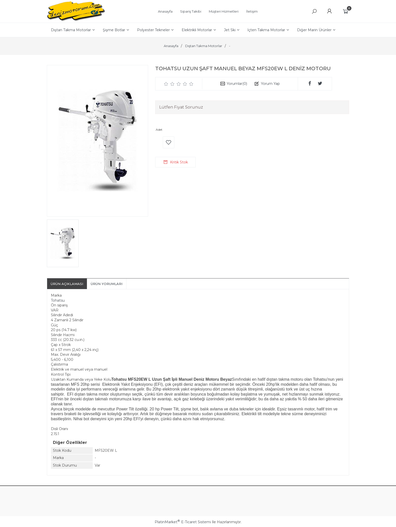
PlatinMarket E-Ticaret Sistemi (183, 522)
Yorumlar (237, 83)
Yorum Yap (270, 83)
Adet (159, 129)
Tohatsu (58, 300)
